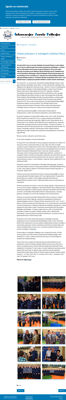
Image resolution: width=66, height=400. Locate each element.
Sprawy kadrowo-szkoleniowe (6, 66)
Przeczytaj (33, 229)
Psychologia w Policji (7, 62)
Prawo (3, 50)
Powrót (20, 390)
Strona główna (5, 43)
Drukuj (62, 390)
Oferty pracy (5, 70)
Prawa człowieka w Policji (7, 57)
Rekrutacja (27, 259)
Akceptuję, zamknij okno (23, 22)
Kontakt (3, 77)
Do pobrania (4, 73)
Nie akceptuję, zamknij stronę (41, 22)
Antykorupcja (5, 53)
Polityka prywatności (10, 397)
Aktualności (4, 47)
